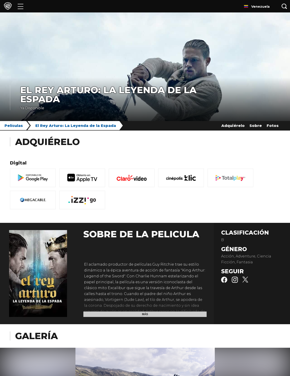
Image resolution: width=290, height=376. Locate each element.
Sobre (255, 126)
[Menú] (20, 6)
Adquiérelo (233, 126)
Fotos (273, 126)
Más (145, 314)
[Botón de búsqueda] (284, 6)
